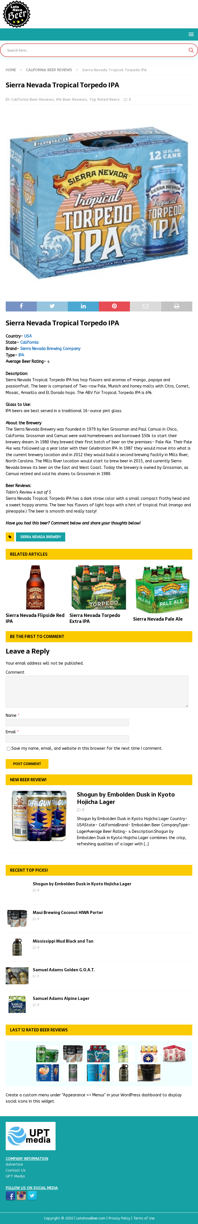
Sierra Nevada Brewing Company (50, 348)
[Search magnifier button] (191, 50)
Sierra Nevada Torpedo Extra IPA (95, 618)
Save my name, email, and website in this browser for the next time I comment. (86, 748)
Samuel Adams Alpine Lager (61, 998)
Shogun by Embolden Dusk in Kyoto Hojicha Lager (126, 798)
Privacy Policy (120, 1218)
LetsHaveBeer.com (91, 1218)
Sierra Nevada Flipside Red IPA (35, 618)
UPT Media (15, 1176)
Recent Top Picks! (29, 870)
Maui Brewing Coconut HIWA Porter (68, 912)
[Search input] (96, 50)
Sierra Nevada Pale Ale (158, 619)
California (29, 342)
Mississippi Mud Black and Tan (63, 941)
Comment (15, 672)
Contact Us (16, 1170)
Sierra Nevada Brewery (40, 537)
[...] (146, 844)
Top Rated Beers (104, 99)
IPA (21, 355)
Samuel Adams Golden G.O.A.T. (64, 970)
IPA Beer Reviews (71, 99)
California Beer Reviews (32, 99)
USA (28, 336)
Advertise (14, 1164)
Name (12, 715)
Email (11, 732)
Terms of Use (143, 1218)
